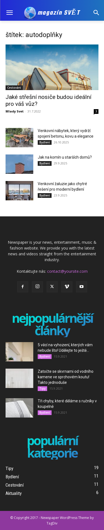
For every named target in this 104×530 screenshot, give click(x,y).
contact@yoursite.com (67, 271)
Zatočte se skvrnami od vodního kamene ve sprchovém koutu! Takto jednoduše (65, 377)
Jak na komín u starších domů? (65, 157)
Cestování (14, 88)
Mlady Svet (15, 111)
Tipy (42, 388)
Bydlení (44, 142)
